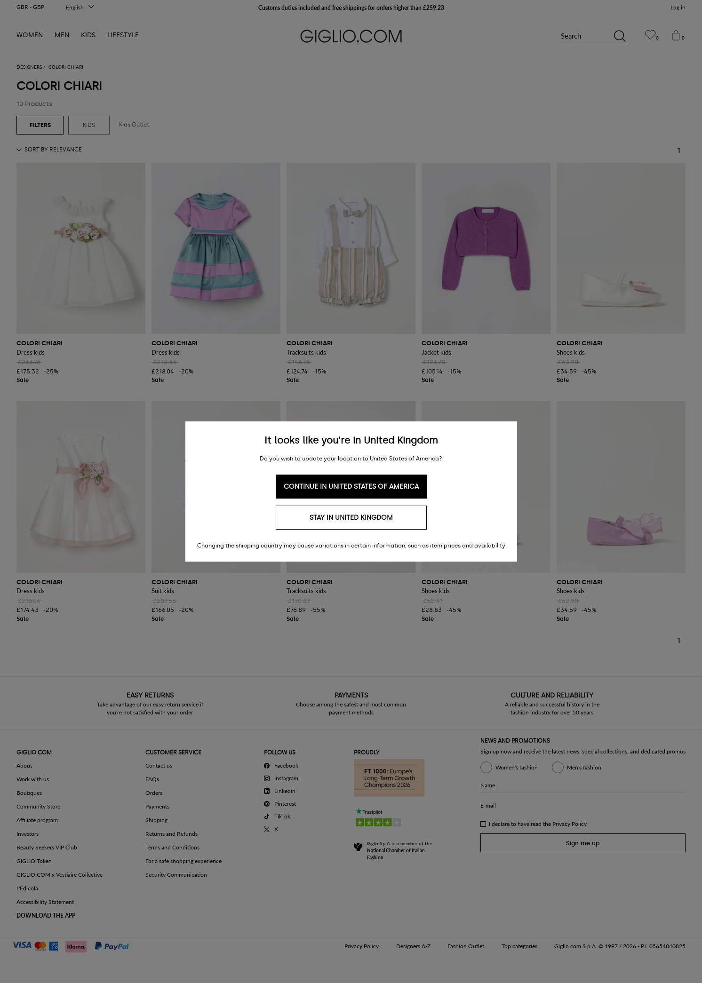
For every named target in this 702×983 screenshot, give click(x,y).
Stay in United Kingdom (351, 518)
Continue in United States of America (351, 487)
